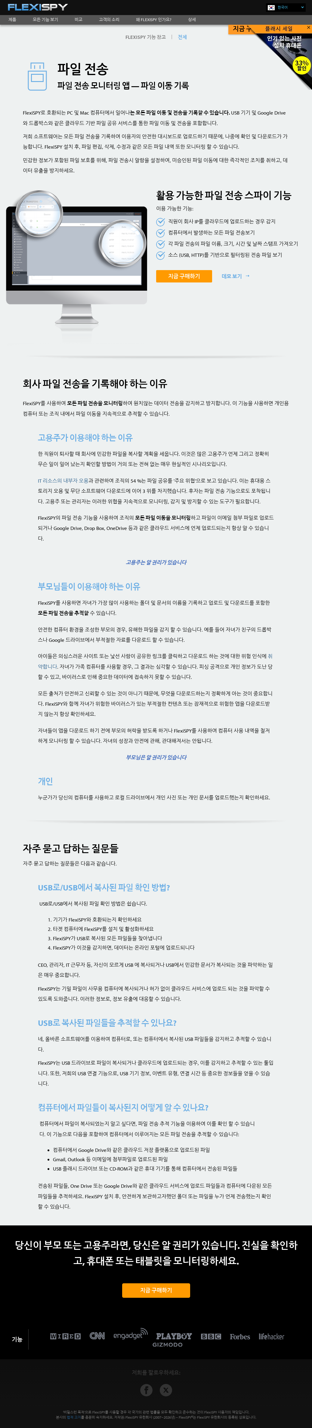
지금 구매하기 (184, 276)
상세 (192, 19)
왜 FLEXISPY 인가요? (153, 19)
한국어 (291, 7)
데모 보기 (232, 276)
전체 (182, 37)
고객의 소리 (109, 19)
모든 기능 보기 (45, 19)
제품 (12, 19)
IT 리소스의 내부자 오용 (63, 481)
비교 (78, 19)
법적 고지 (74, 1417)
